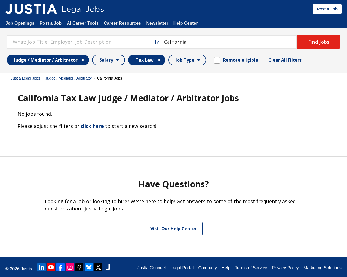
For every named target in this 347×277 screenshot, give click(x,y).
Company (207, 268)
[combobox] (79, 42)
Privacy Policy (285, 268)
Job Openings (19, 23)
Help (225, 268)
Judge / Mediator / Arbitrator (68, 78)
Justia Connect (151, 268)
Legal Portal (182, 268)
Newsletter (157, 23)
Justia (26, 269)
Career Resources (122, 23)
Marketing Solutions (322, 268)
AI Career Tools (82, 23)
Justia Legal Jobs (25, 78)
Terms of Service (251, 268)
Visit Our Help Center (173, 229)
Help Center (186, 23)
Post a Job (327, 9)
